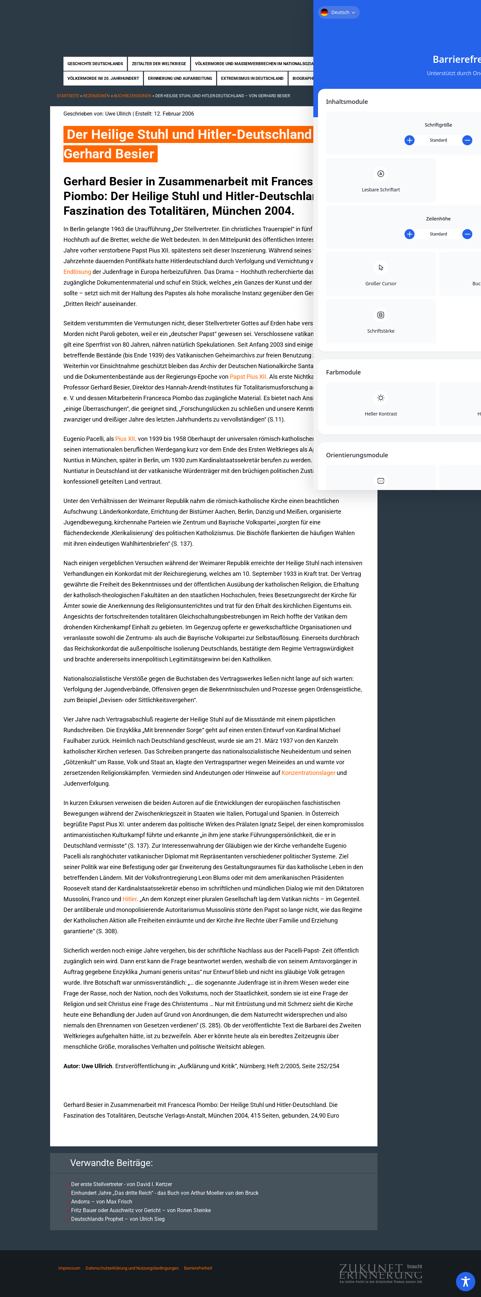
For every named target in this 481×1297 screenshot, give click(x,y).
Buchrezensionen (132, 96)
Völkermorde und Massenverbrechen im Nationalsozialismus (261, 63)
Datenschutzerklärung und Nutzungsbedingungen (132, 1268)
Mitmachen (391, 9)
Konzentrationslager (308, 772)
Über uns (361, 9)
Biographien (306, 78)
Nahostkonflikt (354, 63)
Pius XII (125, 438)
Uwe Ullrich (118, 114)
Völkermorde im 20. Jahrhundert (103, 78)
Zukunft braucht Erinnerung (119, 21)
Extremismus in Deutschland (252, 78)
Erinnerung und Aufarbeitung (180, 78)
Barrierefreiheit (198, 1268)
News (368, 78)
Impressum (69, 1268)
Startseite (333, 9)
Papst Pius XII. (249, 376)
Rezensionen (341, 78)
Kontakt (419, 9)
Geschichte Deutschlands (95, 63)
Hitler (130, 899)
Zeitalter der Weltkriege (159, 63)
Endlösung (77, 271)
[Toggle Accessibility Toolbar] (465, 1281)
